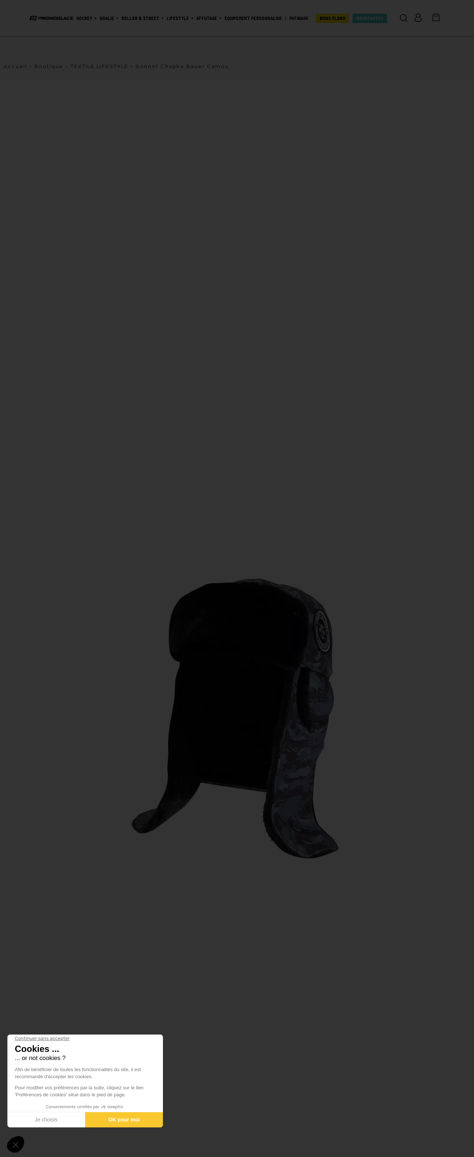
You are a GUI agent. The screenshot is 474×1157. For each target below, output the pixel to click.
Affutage (206, 18)
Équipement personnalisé (253, 18)
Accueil (15, 66)
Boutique (49, 66)
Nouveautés (369, 18)
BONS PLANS (332, 18)
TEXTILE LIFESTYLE (99, 66)
